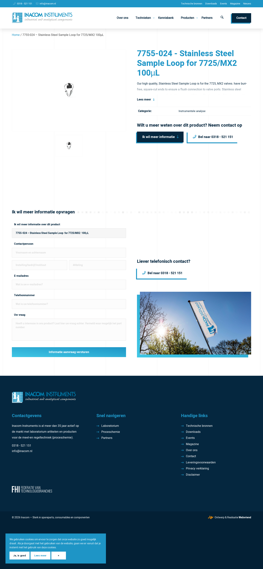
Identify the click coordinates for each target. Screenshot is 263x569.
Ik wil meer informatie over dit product (37, 224)
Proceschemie (110, 432)
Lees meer (144, 99)
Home (16, 35)
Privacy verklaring (197, 468)
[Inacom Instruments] (42, 18)
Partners (106, 438)
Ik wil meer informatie (158, 137)
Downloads (211, 3)
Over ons (191, 450)
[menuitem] (191, 3)
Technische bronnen (191, 3)
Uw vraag (19, 315)
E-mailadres (21, 276)
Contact (191, 456)
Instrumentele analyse (192, 111)
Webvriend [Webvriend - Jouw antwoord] (245, 517)
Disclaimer (193, 475)
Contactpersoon (23, 244)
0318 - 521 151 (24, 3)
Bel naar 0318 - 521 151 (215, 137)
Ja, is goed (19, 555)
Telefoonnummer (24, 295)
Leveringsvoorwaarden (201, 462)
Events (223, 3)
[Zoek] (222, 18)
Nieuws (247, 3)
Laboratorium (110, 426)
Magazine (235, 3)
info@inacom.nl (48, 3)
